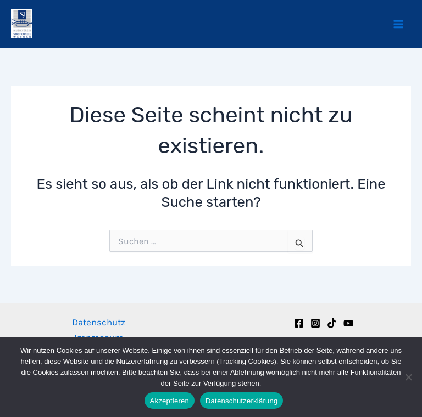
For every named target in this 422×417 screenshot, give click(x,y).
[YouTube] (348, 323)
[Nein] (408, 376)
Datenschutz (98, 322)
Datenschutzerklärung (241, 401)
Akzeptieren (169, 401)
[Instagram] (315, 323)
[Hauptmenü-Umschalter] (399, 24)
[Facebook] (299, 323)
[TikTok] (332, 323)
